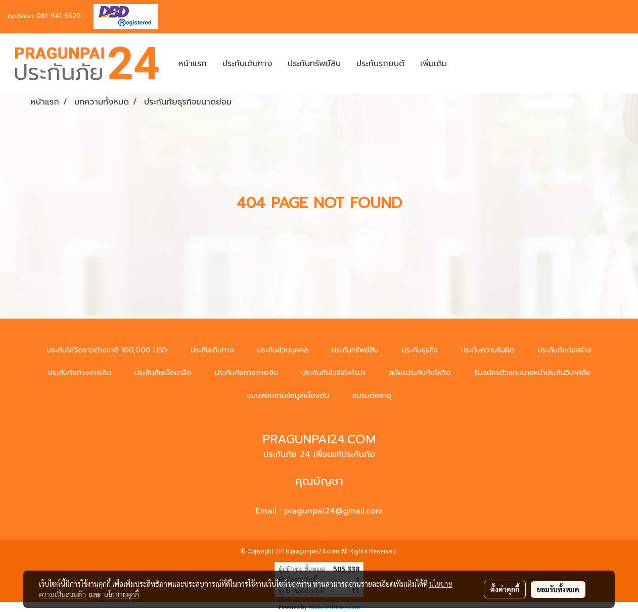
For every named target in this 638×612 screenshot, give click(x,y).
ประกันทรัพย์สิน (314, 64)
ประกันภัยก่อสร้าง (564, 350)
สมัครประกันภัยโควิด (420, 373)
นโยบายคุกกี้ (121, 594)
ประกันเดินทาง (247, 64)
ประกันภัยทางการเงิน (79, 373)
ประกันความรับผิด (488, 350)
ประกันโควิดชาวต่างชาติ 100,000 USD (107, 350)
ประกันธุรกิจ (420, 350)
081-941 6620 (58, 16)
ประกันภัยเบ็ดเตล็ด (163, 373)
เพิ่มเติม (433, 64)
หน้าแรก (192, 64)
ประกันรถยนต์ (380, 64)
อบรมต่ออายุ (371, 395)
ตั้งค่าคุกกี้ (504, 589)
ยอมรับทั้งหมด (558, 589)
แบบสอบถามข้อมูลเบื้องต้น (288, 395)
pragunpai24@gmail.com (333, 511)
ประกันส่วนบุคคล (282, 350)
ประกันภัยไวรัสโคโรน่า (333, 373)
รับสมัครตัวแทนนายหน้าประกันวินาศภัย (532, 373)
